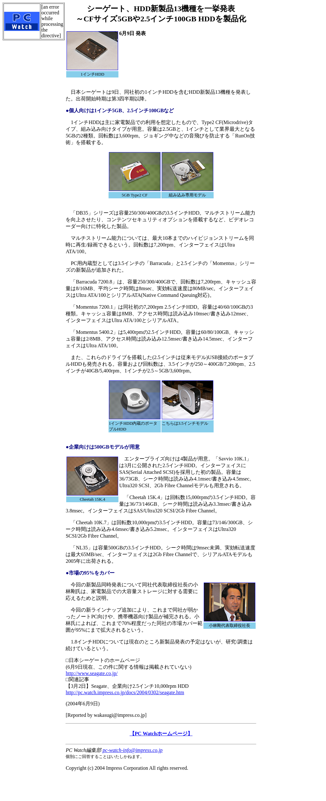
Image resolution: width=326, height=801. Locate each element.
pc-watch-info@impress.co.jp (132, 750)
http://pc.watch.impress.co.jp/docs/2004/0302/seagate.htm (125, 692)
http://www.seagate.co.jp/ (91, 673)
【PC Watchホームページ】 (161, 733)
